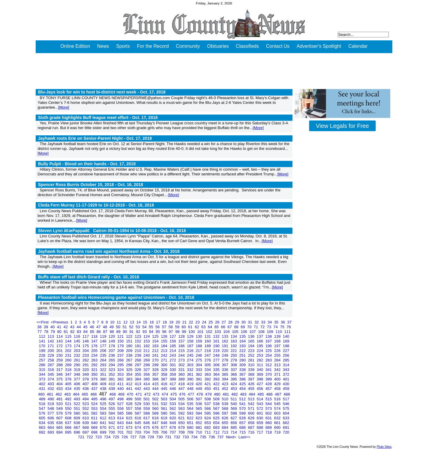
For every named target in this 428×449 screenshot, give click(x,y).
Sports (123, 46)
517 (286, 399)
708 (182, 432)
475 (174, 394)
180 (129, 346)
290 (77, 365)
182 (147, 346)
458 (277, 388)
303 (190, 365)
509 (217, 399)
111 (287, 331)
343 (286, 369)
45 (86, 327)
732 (177, 437)
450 (208, 388)
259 (60, 360)
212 (156, 350)
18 (165, 322)
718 (269, 432)
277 (217, 360)
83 (79, 331)
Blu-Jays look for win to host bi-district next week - (102, 92)
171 (51, 346)
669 (95, 427)
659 (260, 423)
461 (50, 394)
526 (112, 404)
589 (156, 413)
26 (218, 322)
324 (121, 369)
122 (129, 336)
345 (51, 374)
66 (223, 327)
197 (277, 346)
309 (243, 365)
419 (190, 384)
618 (156, 418)
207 (112, 350)
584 (112, 413)
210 (138, 350)
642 (112, 423)
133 (225, 336)
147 (95, 341)
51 (125, 327)
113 (51, 336)
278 (225, 360)
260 (69, 360)
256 (286, 355)
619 (164, 418)
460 (41, 394)
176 (95, 346)
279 (234, 360)
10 (112, 322)
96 (165, 331)
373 (42, 379)
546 (286, 404)
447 (182, 388)
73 (269, 327)
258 (51, 360)
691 (286, 427)
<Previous (60, 322)
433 (60, 388)
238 (129, 355)
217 (199, 350)
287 (51, 365)
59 (177, 327)
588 (147, 413)
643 (121, 423)
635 (51, 423)
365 (225, 374)
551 (77, 408)
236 (112, 355)
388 (173, 379)
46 (92, 327)
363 (208, 374)
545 (277, 404)
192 (234, 346)
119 (103, 336)
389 (182, 379)
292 (95, 365)
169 (286, 341)
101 (200, 331)
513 (251, 399)
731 (168, 437)
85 (92, 331)
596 (217, 413)
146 (86, 341)
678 (173, 427)
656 (234, 423)
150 (121, 341)
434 (69, 388)
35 (276, 322)
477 (191, 394)
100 (192, 331)
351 (103, 374)
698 (95, 432)
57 (164, 327)
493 (77, 399)
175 (86, 346)
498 (121, 399)
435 (77, 388)
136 (251, 336)
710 (199, 432)
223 (251, 350)
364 (217, 374)
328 (156, 369)
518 (42, 404)
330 (173, 369)
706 (164, 432)
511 (234, 399)
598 (234, 413)
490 (51, 399)
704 (147, 432)
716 (251, 432)
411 (121, 384)
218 (208, 350)
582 (95, 413)
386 (156, 379)
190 (217, 346)
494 (86, 399)
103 (218, 331)
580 (77, 413)
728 (142, 437)
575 (286, 408)
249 (225, 355)
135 (243, 336)
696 (77, 432)
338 (243, 369)
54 (145, 327)
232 (77, 355)
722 (90, 437)
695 (69, 432)
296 (129, 365)
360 (182, 374)
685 (234, 427)
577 (51, 413)
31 (250, 322)
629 (251, 418)
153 (147, 341)
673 (129, 427)
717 (260, 432)
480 (217, 394)
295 (121, 365)
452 (225, 388)
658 (251, 423)
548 (51, 408)
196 (269, 346)
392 (208, 379)
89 (119, 331)
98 (178, 331)
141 (42, 341)
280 (243, 360)
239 (138, 355)
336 (225, 369)
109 (270, 331)
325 (129, 369)
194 (251, 346)
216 (190, 350)
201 (60, 350)
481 (226, 394)
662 (286, 423)
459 (286, 388)
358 (164, 374)
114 (60, 336)
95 (158, 331)
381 (112, 379)
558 (138, 408)
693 (51, 432)
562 (173, 408)
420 (199, 384)
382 (121, 379)
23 (198, 322)
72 (263, 327)
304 (199, 365)
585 (121, 413)
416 (164, 384)
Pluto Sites (384, 446)
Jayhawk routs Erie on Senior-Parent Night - (95, 138)
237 (121, 355)
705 (156, 432)
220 (225, 350)
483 (243, 394)
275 (199, 360)
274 (190, 360)
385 (147, 379)
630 (260, 418)
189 (208, 346)
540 (234, 404)
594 (199, 413)
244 (182, 355)
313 (277, 365)
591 (173, 413)
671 (112, 427)
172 (60, 346)
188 (199, 346)
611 (95, 418)
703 (138, 432)
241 (156, 355)
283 (269, 360)
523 (86, 404)
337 (234, 369)
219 (217, 350)
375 (60, 379)
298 (147, 365)
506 (190, 399)
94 (151, 331)
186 (182, 346)
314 (286, 365)
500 (138, 399)
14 (139, 322)
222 (243, 350)
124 (147, 336)
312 (269, 365)
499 (129, 399)
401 (286, 379)
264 (103, 360)
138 (269, 336)
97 (171, 331)
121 (121, 336)
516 (277, 399)
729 (151, 437)
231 (69, 355)
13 (132, 322)
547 (42, 408)
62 (197, 327)
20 (178, 322)
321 (95, 369)
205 (95, 350)
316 (51, 369)
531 (156, 404)
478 (200, 394)
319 (77, 369)
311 (260, 365)
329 (164, 369)
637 (69, 423)
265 (112, 360)
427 (260, 384)
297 (138, 365)
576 (42, 413)
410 (112, 384)
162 (225, 341)
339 (251, 369)
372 (286, 374)
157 (182, 341)
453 (234, 388)
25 (211, 322)
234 (95, 355)
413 (138, 384)
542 (251, 404)
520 (60, 404)
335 (217, 369)
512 (243, 399)
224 (260, 350)
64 (210, 327)
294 (112, 365)
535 (190, 404)
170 (42, 346)
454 (243, 388)
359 (173, 374)
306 (217, 365)
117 (86, 336)
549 (60, 408)
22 (191, 322)
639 (86, 423)
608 (69, 418)
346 (60, 374)
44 (79, 327)
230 (60, 355)
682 (208, 427)
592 (182, 413)
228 (42, 355)
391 (199, 379)
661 (277, 423)
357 (156, 374)
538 (217, 404)
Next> (231, 437)
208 (121, 350)
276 (208, 360)
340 (260, 369)
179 (121, 346)
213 (164, 350)
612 (103, 418)
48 (105, 327)
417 (173, 384)
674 (138, 427)
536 (199, 404)
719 (277, 432)
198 (286, 346)
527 (121, 404)
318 (69, 369)
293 (103, 365)
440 (121, 388)
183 (156, 346)
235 (103, 355)
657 (243, 423)
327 (147, 369)
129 (190, 336)
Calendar (358, 46)
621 (182, 418)
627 (234, 418)
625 (217, 418)
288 (60, 365)
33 (263, 322)
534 (182, 404)
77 (40, 331)
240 (147, 355)
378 (86, 379)
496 (103, 399)
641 (103, 423)
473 (156, 394)
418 (182, 384)
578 (60, 413)
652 (199, 423)
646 (147, 423)
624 (208, 418)
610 (86, 418)
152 (138, 341)
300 (164, 365)
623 (199, 418)
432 (51, 388)
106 (244, 331)
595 (208, 413)
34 (270, 322)
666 (69, 427)
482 (235, 394)
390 (190, 379)
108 (261, 331)
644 (129, 423)
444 (156, 388)
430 (286, 384)
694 (60, 432)
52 (131, 327)
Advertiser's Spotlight (319, 46)
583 (103, 413)
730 (160, 437)
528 (129, 404)
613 (112, 418)
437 (95, 388)
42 (66, 327)
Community (188, 46)
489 (42, 399)
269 (147, 360)
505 (182, 399)
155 (164, 341)
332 (190, 369)
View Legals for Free (342, 126)
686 (243, 427)
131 (208, 336)
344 (42, 374)
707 (173, 432)
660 (269, 423)
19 (171, 322)
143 (60, 341)
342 (277, 369)
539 (225, 404)
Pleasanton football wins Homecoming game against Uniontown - (116, 297)
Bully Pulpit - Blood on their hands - (87, 163)
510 (225, 399)
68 (237, 327)
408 (95, 384)
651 (190, 423)
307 (225, 365)
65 (217, 327)
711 (208, 432)
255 (277, 355)
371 (277, 374)
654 (217, 423)
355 (138, 374)
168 (277, 341)
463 (68, 394)
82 (72, 331)
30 (244, 322)
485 (261, 394)
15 (145, 322)
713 (225, 432)
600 (251, 413)
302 (182, 365)
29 (237, 322)
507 (199, 399)
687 (251, 427)
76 (289, 327)
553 (95, 408)
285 (286, 360)
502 (156, 399)
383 (129, 379)
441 (129, 388)
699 (103, 432)
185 (173, 346)
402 (42, 384)
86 (99, 331)
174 (77, 346)
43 (72, 327)
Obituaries (218, 46)
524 (95, 404)
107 (253, 331)
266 (121, 360)
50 (118, 327)
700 (112, 432)
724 (107, 437)
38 (40, 327)
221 (234, 350)
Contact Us (277, 46)
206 (103, 350)
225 (269, 350)
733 (186, 437)
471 (139, 394)
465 (85, 394)
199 (42, 350)
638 (77, 423)
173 (69, 346)
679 (182, 427)
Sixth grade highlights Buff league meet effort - (98, 117)
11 (119, 322)
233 (86, 355)
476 (182, 394)
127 (173, 336)
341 (269, 369)
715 (243, 432)
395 (234, 379)
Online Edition (75, 46)
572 (260, 408)
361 (190, 374)
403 (51, 384)
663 (42, 427)
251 (243, 355)
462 (59, 394)
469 (121, 394)
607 (60, 418)
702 (129, 432)
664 (51, 427)
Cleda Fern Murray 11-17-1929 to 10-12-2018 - (96, 205)
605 (42, 418)
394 (225, 379)
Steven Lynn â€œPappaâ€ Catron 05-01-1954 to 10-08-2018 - (112, 230)
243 (173, 355)
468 (113, 394)
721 (81, 437)
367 (243, 374)
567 (217, 408)
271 (164, 360)
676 (156, 427)
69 (243, 327)
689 (269, 427)
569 (234, 408)
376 (69, 379)
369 (260, 374)
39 (46, 327)
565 (199, 408)
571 (251, 408)
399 (269, 379)
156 (173, 341)
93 (145, 331)
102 (209, 331)
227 (286, 350)
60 (184, 327)
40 (53, 327)
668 (86, 427)
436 (86, 388)
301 (173, 365)
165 (251, 341)
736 (212, 437)
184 (164, 346)
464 (77, 394)
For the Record (153, 46)
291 (86, 365)
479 (209, 394)
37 (289, 322)
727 (134, 437)
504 (173, 399)
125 (156, 336)
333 (199, 369)
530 (147, 404)
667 (77, 427)
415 (156, 384)
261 (77, 360)
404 (60, 384)
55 (151, 327)
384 (138, 379)
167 (269, 341)
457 (269, 388)
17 (158, 322)
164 (243, 341)
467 (103, 393)
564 (190, 408)
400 (277, 379)
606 (51, 418)
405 (69, 384)
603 (277, 413)
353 (121, 374)
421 (208, 384)
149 (112, 341)
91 (132, 331)
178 (112, 346)
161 (217, 341)
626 (225, 418)
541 (243, 404)
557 (129, 408)
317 (60, 369)
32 (257, 322)
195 (260, 346)
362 (199, 374)
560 (156, 408)
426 (251, 384)
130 (199, 336)
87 (105, 331)
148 (103, 341)
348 (77, 374)
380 (103, 379)
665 (60, 427)
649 (173, 423)
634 (42, 423)
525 (103, 404)
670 (103, 427)
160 (208, 341)
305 (208, 365)
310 (251, 365)
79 (53, 331)
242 (164, 355)
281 (251, 360)
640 (95, 423)
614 (121, 418)
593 (190, 413)
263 (95, 360)
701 (121, 432)
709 (190, 432)
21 (185, 322)
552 (86, 408)
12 (126, 322)
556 (121, 408)
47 (99, 327)
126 (164, 336)
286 (42, 365)
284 (277, 360)
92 (138, 331)
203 (77, 350)
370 (269, 374)
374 (51, 379)
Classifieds (247, 46)
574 (277, 408)
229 (51, 355)
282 (260, 360)
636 (60, 423)
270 (156, 360)
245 (190, 355)
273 (182, 360)
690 (277, 427)
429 (277, 384)
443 (147, 388)
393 (217, 379)
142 (51, 341)
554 (103, 408)
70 (250, 327)
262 (86, 360)
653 (208, 423)
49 (112, 327)
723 (99, 437)
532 (164, 404)
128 (182, 336)
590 (164, 413)
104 (227, 331)
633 (286, 418)
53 (138, 327)
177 (103, 346)
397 (251, 379)
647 (156, 423)
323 (112, 369)
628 (243, 418)
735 (203, 437)
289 (69, 365)
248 (217, 355)
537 (208, 404)
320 (86, 369)
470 (130, 394)
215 (182, 350)
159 (199, 341)
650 (182, 423)
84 (86, 331)
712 (217, 432)
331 (182, 369)
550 (69, 408)
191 (225, 346)
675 (147, 427)
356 (147, 374)
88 (112, 331)
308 (234, 365)
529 (138, 404)
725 (116, 437)
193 (243, 346)
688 (260, 427)
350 (95, 374)
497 (112, 399)
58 (171, 327)
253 (260, 355)
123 (138, 336)
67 (230, 327)
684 (225, 427)
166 (260, 341)
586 (129, 413)
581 (86, 413)
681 (199, 427)
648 (164, 423)
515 (269, 399)
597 (225, 413)
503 (164, 399)
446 (173, 388)
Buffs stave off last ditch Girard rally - (88, 277)
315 (42, 369)
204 (86, 350)
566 (208, 408)
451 (217, 388)
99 (184, 331)
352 (112, 374)
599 (243, 413)
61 (190, 327)
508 (208, 399)
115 (69, 336)
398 (260, 379)
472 (148, 394)
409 (103, 384)
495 (95, 399)
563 (182, 408)
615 (129, 418)
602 (269, 413)
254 (269, 355)
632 (277, 418)
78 (46, 331)
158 (190, 341)
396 (243, 379)
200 (51, 350)
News (103, 46)
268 (138, 360)
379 (95, 379)
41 (59, 327)
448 (190, 388)
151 (129, 341)
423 (225, 384)
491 (60, 399)
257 (42, 360)
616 (138, 418)
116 (77, 336)
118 (95, 336)
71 (256, 327)
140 (286, 336)
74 (276, 327)
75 (282, 327)
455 (251, 388)
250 (234, 355)
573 (269, 408)
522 (77, 404)
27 (224, 322)
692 (42, 432)
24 (204, 322)
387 (164, 379)
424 (234, 384)
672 (121, 427)
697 (86, 432)
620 (173, 418)
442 (138, 388)
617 (147, 418)
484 (252, 394)
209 (129, 350)
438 (103, 388)
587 (138, 413)
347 (69, 374)
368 (251, 374)
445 (164, 388)
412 (129, 384)
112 (42, 336)
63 (204, 327)
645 (138, 423)
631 (269, 418)
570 (243, 408)
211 (147, 350)
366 (234, 374)
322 (103, 369)
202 (69, 350)
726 (125, 437)
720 (286, 432)
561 (164, 408)
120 (112, 336)
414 (147, 384)
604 (286, 413)
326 (138, 369)
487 (278, 394)
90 (125, 331)
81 (66, 331)
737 (221, 437)
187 (190, 346)
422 (217, 384)
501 (147, 399)
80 (59, 331)
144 (69, 341)
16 (152, 322)
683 (217, 427)
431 (42, 388)
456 (260, 388)
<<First (43, 322)
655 (225, 423)
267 (129, 360)
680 (190, 427)
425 (243, 384)
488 (287, 394)
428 (269, 384)
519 (51, 404)
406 (77, 384)
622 (190, 418)
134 (234, 336)
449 (199, 388)
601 (260, 413)
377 (77, 379)
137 (260, 336)
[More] (63, 107)
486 (269, 394)
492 (69, 399)
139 (277, 336)
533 (173, 404)
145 (77, 341)
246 (199, 355)
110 (279, 331)
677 (164, 427)
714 (234, 432)
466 (94, 394)
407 (86, 384)
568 (225, 408)
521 (69, 404)
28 (231, 322)
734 (195, 437)
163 (234, 341)
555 (112, 408)
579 (69, 413)
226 (277, 350)
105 (235, 331)
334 (208, 369)
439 (112, 388)
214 (173, 350)
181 (138, 346)
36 (283, 322)
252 (251, 355)
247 (208, 355)
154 (156, 341)
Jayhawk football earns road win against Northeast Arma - (109, 251)
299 (156, 365)
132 (217, 336)
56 (158, 327)
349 (86, 374)
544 (269, 404)
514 (260, 399)
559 (147, 408)
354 (129, 374)
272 (173, 360)
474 (165, 394)
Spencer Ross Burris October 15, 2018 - (90, 184)
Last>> (244, 437)
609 (77, 418)
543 (260, 404)
